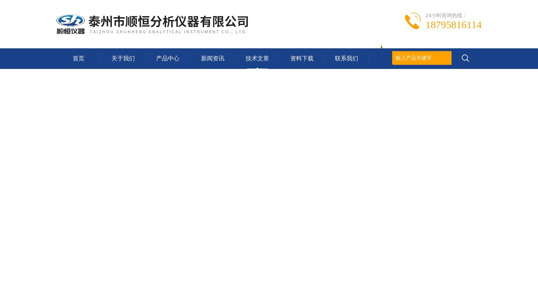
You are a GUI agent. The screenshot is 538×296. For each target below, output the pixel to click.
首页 (78, 58)
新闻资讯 (212, 58)
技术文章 (257, 58)
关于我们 (123, 58)
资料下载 (302, 58)
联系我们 (346, 58)
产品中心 (167, 58)
